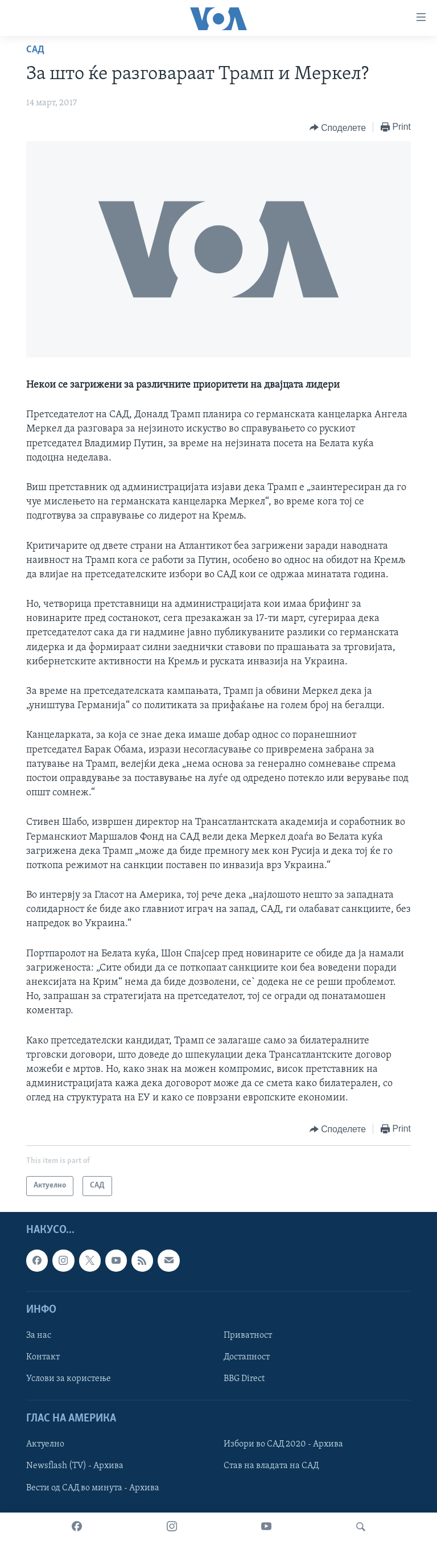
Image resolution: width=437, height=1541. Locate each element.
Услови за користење (68, 1378)
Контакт (43, 1357)
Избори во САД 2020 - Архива (283, 1444)
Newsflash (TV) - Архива (74, 1465)
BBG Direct (244, 1378)
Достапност (247, 1357)
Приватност (248, 1335)
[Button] (338, 127)
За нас (38, 1335)
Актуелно (45, 1444)
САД (35, 49)
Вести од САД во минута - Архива (92, 1487)
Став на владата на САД (271, 1465)
